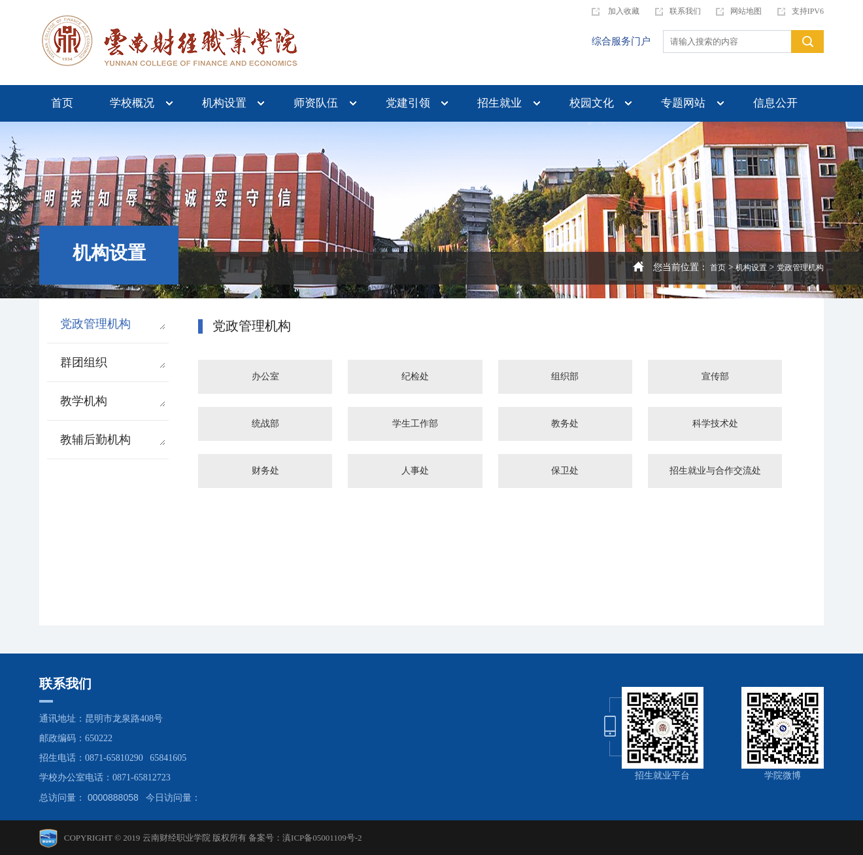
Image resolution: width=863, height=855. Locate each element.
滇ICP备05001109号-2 (322, 838)
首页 (62, 103)
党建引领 (408, 103)
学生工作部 (415, 423)
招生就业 (499, 103)
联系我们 (678, 11)
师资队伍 (316, 103)
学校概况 (132, 103)
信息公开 (775, 103)
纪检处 (415, 376)
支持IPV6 (800, 11)
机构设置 (224, 103)
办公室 (265, 376)
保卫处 (565, 471)
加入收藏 (615, 11)
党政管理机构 (800, 267)
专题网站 (683, 103)
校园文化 (591, 103)
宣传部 (715, 376)
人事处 (415, 471)
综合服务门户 (621, 41)
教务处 (565, 423)
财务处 (265, 471)
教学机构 (112, 401)
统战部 (265, 423)
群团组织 (112, 362)
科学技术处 (715, 423)
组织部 (565, 376)
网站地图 (739, 11)
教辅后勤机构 (112, 439)
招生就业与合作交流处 (715, 471)
